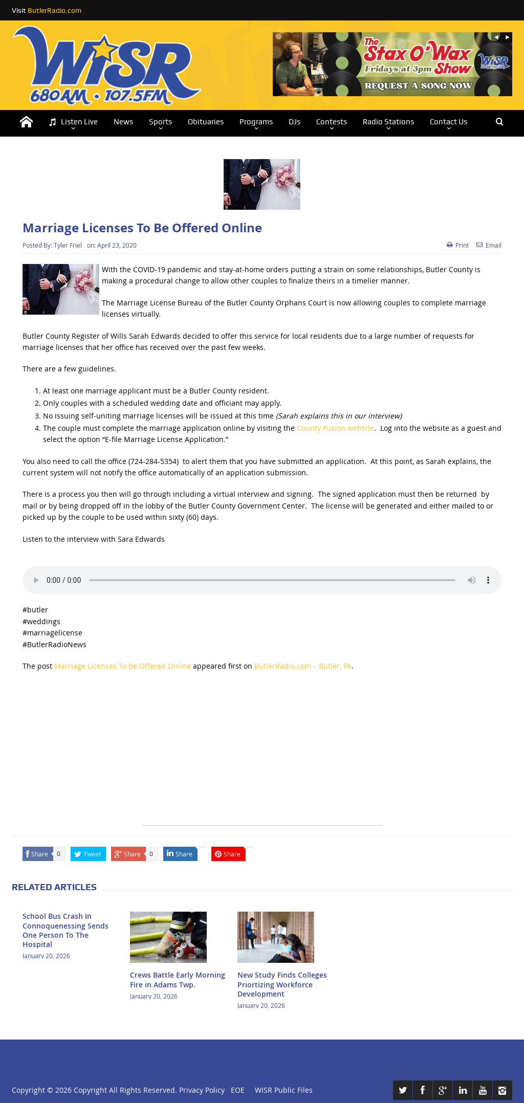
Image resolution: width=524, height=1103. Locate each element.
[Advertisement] (262, 753)
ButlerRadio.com (54, 10)
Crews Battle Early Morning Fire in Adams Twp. (177, 979)
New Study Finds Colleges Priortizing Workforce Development (282, 984)
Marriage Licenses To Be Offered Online (122, 666)
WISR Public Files (284, 1090)
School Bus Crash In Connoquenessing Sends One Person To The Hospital (65, 930)
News (123, 121)
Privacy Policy (202, 1090)
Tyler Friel (68, 245)
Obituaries (206, 121)
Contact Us (448, 121)
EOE (236, 1090)
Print (458, 245)
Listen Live (73, 122)
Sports (160, 121)
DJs (294, 121)
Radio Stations (388, 121)
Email (488, 245)
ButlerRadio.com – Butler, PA (303, 666)
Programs (256, 121)
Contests (331, 121)
